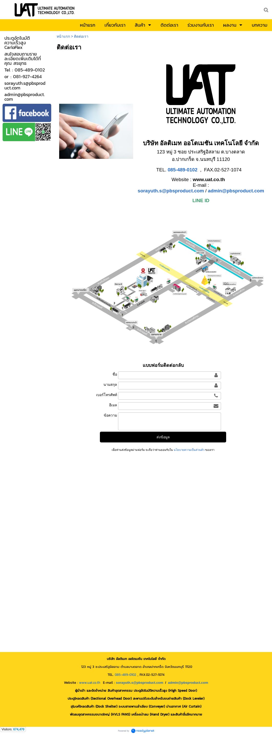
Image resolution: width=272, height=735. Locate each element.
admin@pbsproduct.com (236, 190)
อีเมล (113, 405)
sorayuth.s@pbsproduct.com (171, 190)
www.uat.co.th (89, 682)
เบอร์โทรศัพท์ (106, 395)
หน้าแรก (63, 36)
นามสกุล (110, 384)
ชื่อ (114, 374)
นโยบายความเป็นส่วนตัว (189, 449)
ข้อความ (110, 415)
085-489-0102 (125, 674)
